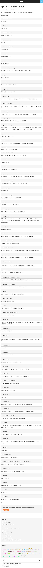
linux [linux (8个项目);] (33, 549)
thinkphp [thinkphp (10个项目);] (3, 556)
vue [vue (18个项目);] (7, 556)
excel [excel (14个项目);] (6, 549)
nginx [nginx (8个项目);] (15, 551)
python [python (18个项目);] (32, 551)
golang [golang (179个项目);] (19, 549)
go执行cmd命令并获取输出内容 (8, 524)
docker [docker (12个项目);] (3, 549)
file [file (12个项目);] (10, 549)
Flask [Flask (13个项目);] (12, 549)
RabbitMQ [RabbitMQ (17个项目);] (4, 553)
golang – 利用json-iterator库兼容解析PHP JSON (11, 528)
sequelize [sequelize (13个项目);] (15, 553)
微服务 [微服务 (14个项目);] (16, 556)
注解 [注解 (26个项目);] (19, 556)
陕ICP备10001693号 (6, 566)
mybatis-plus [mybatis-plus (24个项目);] (9, 551)
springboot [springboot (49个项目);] (20, 553)
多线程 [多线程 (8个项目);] (12, 556)
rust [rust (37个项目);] (9, 553)
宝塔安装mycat (4, 530)
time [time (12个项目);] (6, 556)
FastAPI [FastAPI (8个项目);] (8, 549)
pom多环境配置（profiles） (7, 537)
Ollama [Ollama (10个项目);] (20, 551)
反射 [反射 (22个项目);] (10, 556)
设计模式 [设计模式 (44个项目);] (23, 556)
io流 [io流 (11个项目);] (27, 549)
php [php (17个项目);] (24, 551)
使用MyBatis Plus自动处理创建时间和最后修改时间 (11, 539)
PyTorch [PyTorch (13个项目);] (35, 551)
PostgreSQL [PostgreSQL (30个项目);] (28, 551)
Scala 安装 (4, 526)
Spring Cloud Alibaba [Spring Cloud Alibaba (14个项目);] (31, 553)
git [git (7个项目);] (15, 549)
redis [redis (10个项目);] (7, 553)
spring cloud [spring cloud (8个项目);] (25, 553)
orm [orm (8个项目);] (22, 551)
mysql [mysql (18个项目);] (13, 551)
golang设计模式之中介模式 (7, 522)
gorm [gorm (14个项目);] (23, 549)
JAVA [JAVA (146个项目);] (30, 549)
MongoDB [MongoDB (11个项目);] (37, 549)
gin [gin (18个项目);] (14, 549)
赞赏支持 (5, 510)
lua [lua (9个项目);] (34, 549)
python (8, 9)
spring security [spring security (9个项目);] (38, 553)
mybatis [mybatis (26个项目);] (4, 551)
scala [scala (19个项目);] (11, 553)
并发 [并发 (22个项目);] (14, 556)
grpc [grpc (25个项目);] (25, 549)
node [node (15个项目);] (18, 551)
